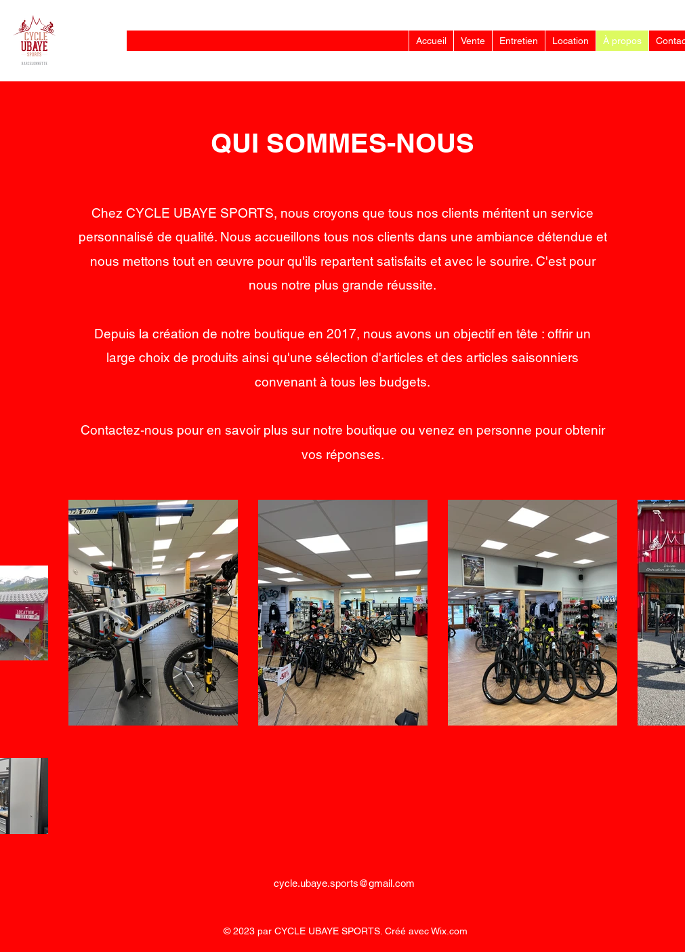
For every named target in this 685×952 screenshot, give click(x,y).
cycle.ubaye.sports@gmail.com (344, 883)
